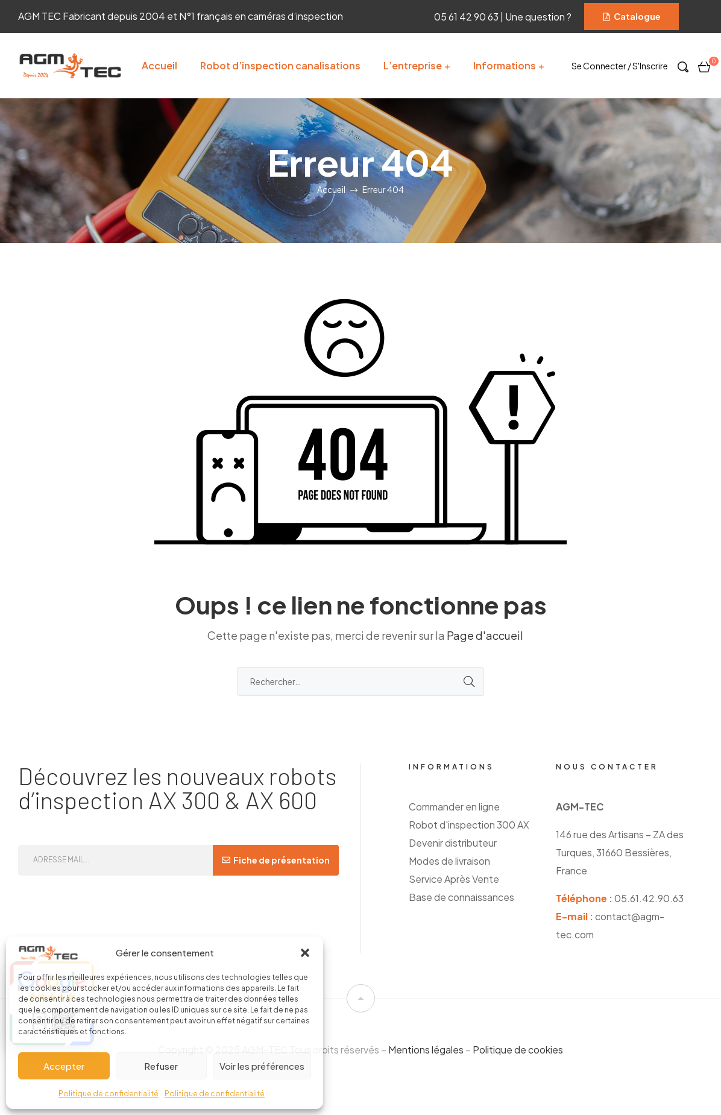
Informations (504, 65)
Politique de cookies (518, 1049)
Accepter (63, 1066)
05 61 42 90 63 (467, 16)
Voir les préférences (261, 1066)
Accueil (159, 65)
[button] (305, 953)
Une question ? (540, 16)
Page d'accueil (485, 635)
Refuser (161, 1066)
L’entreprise (412, 65)
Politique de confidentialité (108, 1093)
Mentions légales (426, 1049)
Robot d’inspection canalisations (280, 65)
